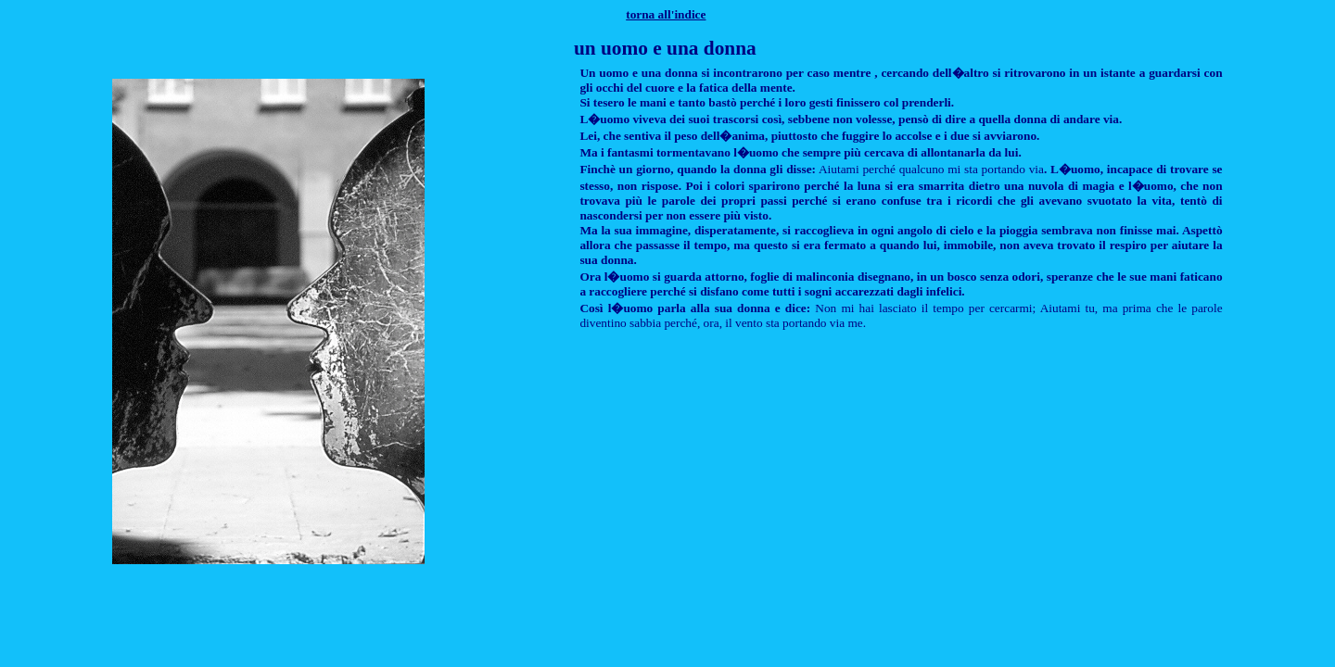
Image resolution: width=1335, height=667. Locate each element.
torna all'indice (666, 14)
